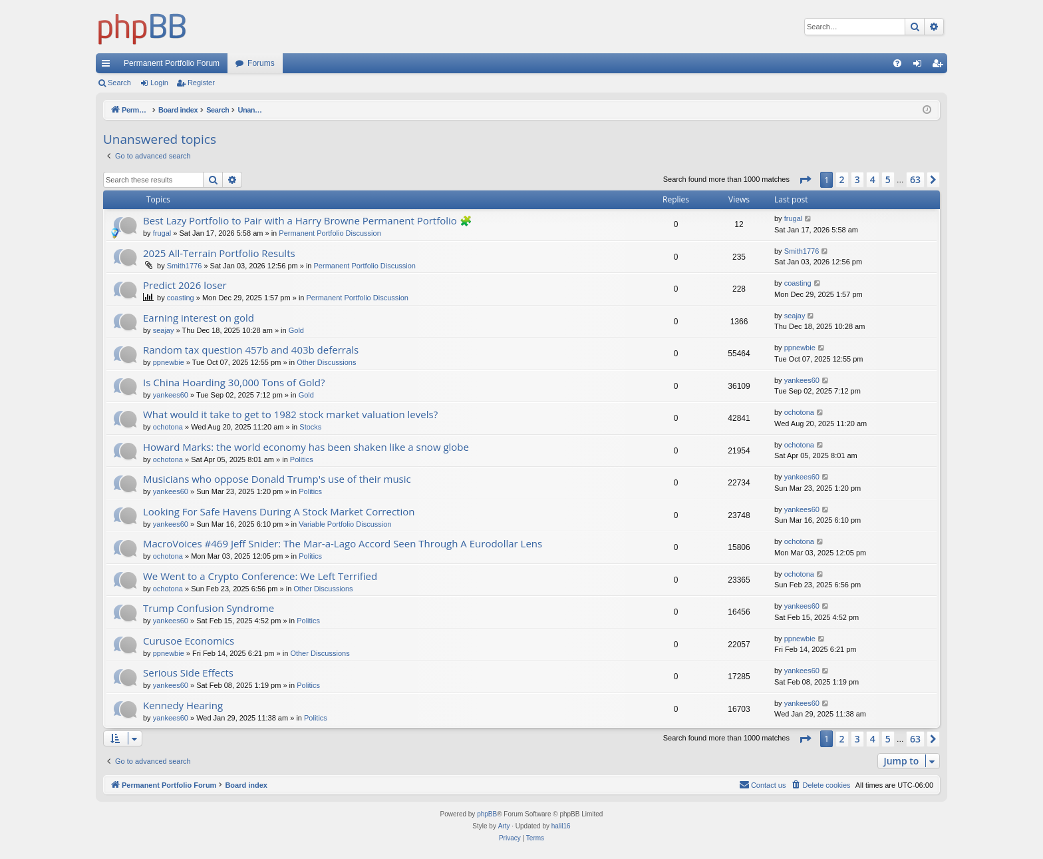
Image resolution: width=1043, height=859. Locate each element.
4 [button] (872, 179)
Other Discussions (326, 362)
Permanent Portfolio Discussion (329, 233)
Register (201, 83)
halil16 (561, 826)
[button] (805, 180)
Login (159, 83)
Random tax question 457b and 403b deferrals (251, 349)
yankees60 (170, 395)
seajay (163, 330)
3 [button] (857, 179)
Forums (261, 63)
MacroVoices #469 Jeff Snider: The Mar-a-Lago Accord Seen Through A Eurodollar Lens (342, 543)
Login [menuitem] (920, 66)
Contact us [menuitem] (762, 784)
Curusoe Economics (188, 640)
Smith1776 (184, 266)
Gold (296, 330)
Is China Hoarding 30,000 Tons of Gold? (234, 382)
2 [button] (842, 179)
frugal (162, 233)
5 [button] (888, 179)
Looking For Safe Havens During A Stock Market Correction (278, 511)
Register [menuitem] (940, 66)
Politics (301, 459)
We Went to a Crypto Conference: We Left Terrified (260, 576)
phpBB (487, 814)
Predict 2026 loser (185, 285)
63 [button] (915, 179)
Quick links (108, 66)
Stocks (310, 427)
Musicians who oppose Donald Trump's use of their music (277, 478)
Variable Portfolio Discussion (345, 524)
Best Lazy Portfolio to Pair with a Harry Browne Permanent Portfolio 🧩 (307, 220)
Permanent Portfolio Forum (172, 63)
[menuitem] (897, 63)
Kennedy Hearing (183, 705)
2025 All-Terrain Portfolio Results (219, 253)
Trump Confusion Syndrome (208, 608)
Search (119, 83)
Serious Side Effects (188, 672)
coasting (180, 298)
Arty (504, 826)
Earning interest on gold (198, 317)
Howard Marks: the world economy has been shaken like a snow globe (306, 446)
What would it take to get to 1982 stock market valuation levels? (290, 414)
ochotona (168, 427)
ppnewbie (168, 362)
